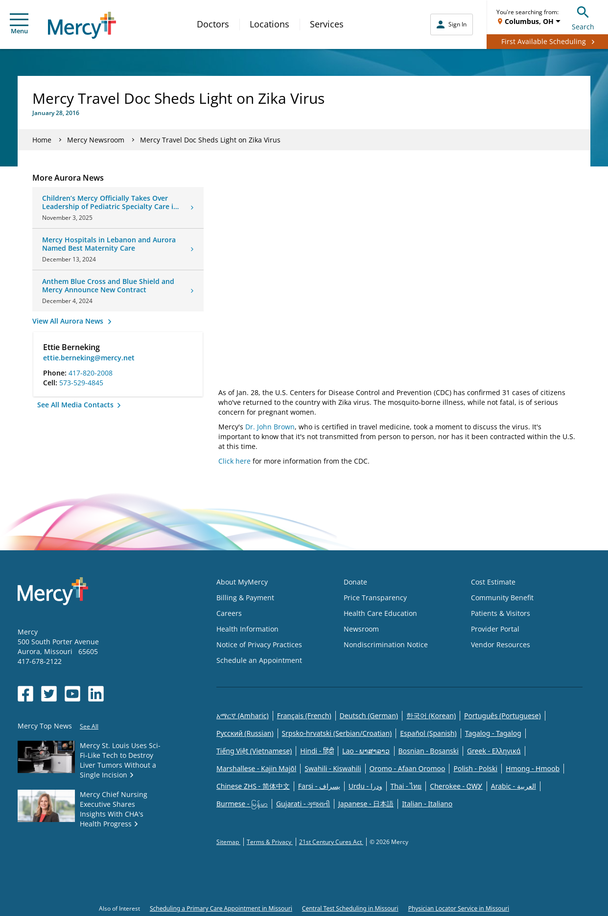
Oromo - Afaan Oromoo (407, 768)
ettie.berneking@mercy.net (89, 357)
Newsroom (361, 629)
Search (583, 16)
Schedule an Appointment (259, 660)
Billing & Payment (245, 597)
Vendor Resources (500, 644)
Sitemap (228, 842)
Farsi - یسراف (319, 786)
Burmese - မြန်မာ (242, 803)
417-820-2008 (91, 372)
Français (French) (304, 715)
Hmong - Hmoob (533, 768)
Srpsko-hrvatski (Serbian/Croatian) (337, 733)
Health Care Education (380, 613)
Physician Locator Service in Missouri (458, 908)
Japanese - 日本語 (366, 803)
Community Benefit (502, 597)
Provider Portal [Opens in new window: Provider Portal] (495, 629)
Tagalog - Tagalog (493, 733)
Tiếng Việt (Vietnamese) (254, 750)
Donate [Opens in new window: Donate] (355, 582)
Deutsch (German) (369, 715)
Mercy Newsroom (95, 139)
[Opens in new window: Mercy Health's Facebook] (25, 694)
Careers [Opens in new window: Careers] (229, 613)
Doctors (213, 24)
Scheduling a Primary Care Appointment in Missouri (221, 908)
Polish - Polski (475, 768)
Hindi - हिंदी (317, 750)
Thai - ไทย (406, 786)
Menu (19, 24)
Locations (269, 24)
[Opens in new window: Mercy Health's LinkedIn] (96, 694)
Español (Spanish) (428, 733)
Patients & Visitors (500, 613)
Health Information (247, 629)
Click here (234, 461)
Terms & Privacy (270, 842)
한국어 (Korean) (431, 715)
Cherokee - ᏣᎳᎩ (456, 786)
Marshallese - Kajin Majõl (256, 768)
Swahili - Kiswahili (332, 768)
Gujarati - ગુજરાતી (303, 803)
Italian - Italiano (427, 803)
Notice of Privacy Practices (259, 644)
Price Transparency (375, 597)
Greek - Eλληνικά (494, 750)
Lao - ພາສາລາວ (366, 750)
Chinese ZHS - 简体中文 (253, 786)
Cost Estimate (493, 582)
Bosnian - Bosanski (428, 750)
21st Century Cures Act (331, 842)
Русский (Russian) (245, 733)
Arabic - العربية (513, 786)
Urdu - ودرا (365, 786)
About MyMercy (242, 582)
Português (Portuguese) (502, 715)
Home (41, 139)
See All (89, 726)
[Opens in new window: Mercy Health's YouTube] (72, 694)
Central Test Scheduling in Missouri (350, 908)
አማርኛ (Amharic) (242, 715)
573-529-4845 (81, 382)
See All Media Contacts (76, 404)
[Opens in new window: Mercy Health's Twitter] (49, 694)
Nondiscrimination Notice (386, 644)
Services (327, 24)
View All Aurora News (68, 321)
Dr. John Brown (270, 426)
